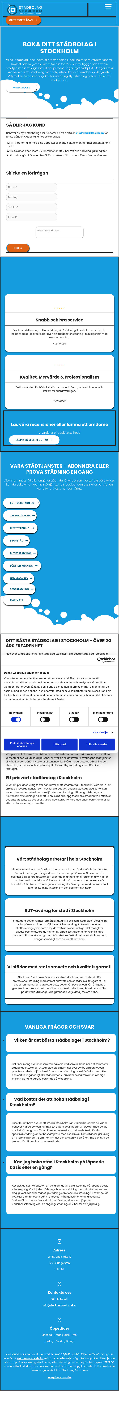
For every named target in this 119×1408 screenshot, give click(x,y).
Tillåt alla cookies (97, 744)
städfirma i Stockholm (90, 133)
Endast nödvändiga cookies (22, 744)
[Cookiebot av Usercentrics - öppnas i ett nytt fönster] (100, 660)
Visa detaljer (100, 732)
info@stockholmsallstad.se (59, 1305)
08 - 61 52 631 (59, 1299)
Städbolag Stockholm (30, 1358)
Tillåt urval (59, 744)
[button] (23, 20)
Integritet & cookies (59, 1377)
